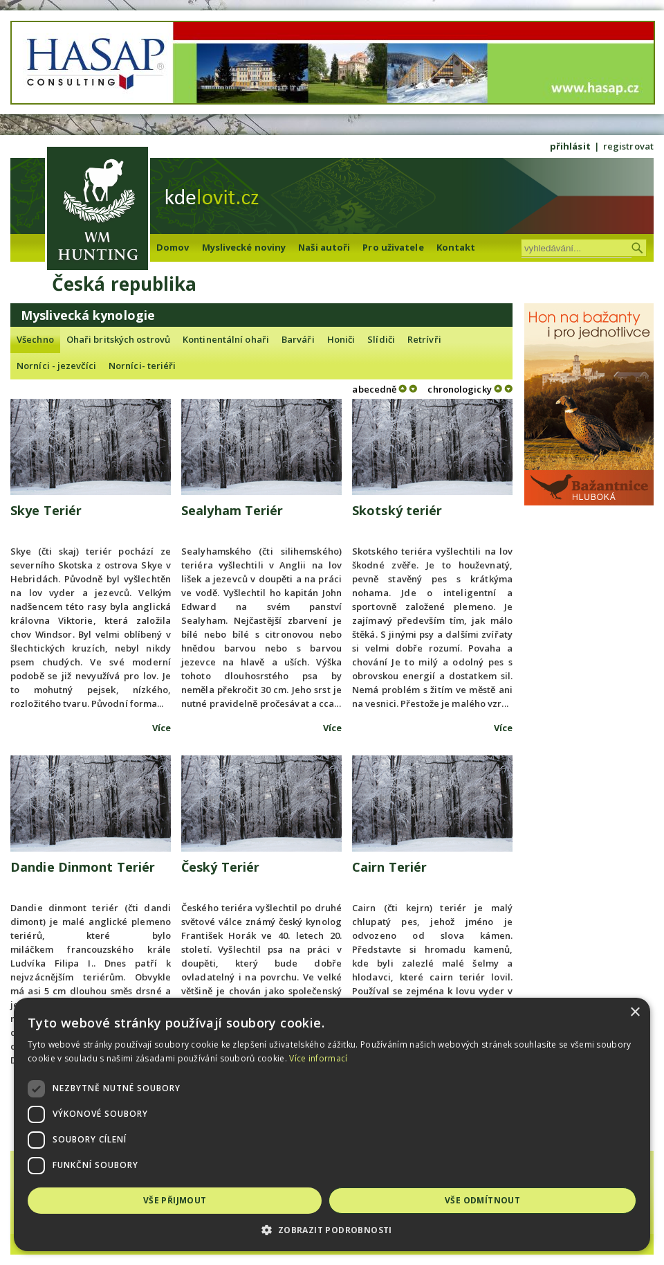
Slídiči (381, 339)
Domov (173, 247)
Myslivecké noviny (244, 247)
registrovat (628, 146)
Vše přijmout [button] (175, 1200)
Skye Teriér (46, 510)
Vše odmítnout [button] (482, 1200)
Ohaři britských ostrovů (118, 339)
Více (161, 727)
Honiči (341, 339)
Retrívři (424, 339)
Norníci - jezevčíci (56, 365)
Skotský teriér (397, 510)
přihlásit (570, 146)
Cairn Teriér (389, 867)
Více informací (318, 1058)
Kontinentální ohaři (226, 339)
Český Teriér (220, 867)
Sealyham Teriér (232, 510)
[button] (332, 1230)
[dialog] (332, 1124)
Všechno (35, 339)
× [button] (634, 1012)
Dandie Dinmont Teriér (82, 867)
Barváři (298, 339)
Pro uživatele (392, 247)
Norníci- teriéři (142, 365)
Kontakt (456, 247)
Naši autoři (324, 247)
